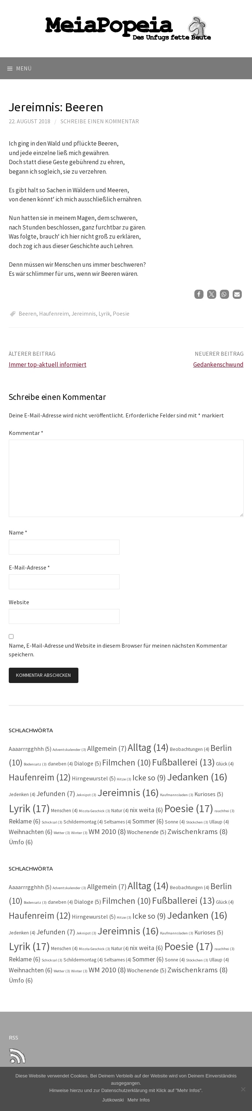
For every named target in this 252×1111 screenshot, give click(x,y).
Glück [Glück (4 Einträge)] (225, 764)
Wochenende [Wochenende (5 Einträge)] (146, 832)
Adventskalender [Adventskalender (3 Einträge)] (69, 749)
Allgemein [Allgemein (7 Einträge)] (107, 748)
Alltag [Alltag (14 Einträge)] (148, 747)
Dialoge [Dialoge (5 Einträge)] (87, 763)
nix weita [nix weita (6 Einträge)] (146, 810)
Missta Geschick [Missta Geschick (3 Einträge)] (94, 811)
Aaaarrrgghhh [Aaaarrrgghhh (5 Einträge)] (30, 748)
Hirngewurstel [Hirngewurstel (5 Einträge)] (94, 778)
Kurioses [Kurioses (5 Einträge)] (208, 794)
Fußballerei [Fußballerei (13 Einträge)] (183, 762)
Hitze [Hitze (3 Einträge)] (124, 779)
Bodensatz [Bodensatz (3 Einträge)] (35, 764)
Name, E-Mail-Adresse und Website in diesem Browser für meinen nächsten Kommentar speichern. (118, 650)
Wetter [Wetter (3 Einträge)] (62, 832)
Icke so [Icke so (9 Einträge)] (149, 777)
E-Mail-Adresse (29, 567)
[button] (198, 294)
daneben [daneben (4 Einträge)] (60, 764)
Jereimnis (83, 313)
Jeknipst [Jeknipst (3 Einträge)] (86, 794)
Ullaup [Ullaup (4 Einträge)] (219, 822)
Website (19, 602)
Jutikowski (113, 1100)
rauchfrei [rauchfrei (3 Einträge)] (224, 811)
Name (18, 532)
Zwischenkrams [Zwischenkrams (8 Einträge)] (197, 831)
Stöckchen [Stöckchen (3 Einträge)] (197, 822)
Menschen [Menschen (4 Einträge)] (64, 810)
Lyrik (104, 313)
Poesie (121, 313)
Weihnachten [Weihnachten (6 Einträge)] (31, 832)
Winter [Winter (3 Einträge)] (79, 832)
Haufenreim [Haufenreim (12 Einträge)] (40, 777)
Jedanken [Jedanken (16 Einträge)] (197, 776)
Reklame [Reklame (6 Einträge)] (24, 821)
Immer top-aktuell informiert (47, 364)
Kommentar (26, 432)
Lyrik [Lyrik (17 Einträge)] (29, 808)
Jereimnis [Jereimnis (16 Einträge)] (128, 792)
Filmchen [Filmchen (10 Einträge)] (126, 762)
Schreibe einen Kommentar (100, 121)
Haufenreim (54, 313)
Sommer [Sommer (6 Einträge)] (148, 821)
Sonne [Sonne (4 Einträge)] (175, 822)
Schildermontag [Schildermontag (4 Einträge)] (83, 822)
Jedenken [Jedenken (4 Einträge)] (22, 794)
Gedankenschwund (218, 364)
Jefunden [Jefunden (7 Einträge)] (55, 793)
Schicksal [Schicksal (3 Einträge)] (52, 822)
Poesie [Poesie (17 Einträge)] (188, 808)
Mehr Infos (138, 1100)
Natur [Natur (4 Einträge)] (120, 810)
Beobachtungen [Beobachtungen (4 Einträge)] (189, 749)
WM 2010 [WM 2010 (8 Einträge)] (107, 831)
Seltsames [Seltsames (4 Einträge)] (117, 822)
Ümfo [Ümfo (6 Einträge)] (21, 842)
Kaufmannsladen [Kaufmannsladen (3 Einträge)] (176, 794)
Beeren (27, 313)
